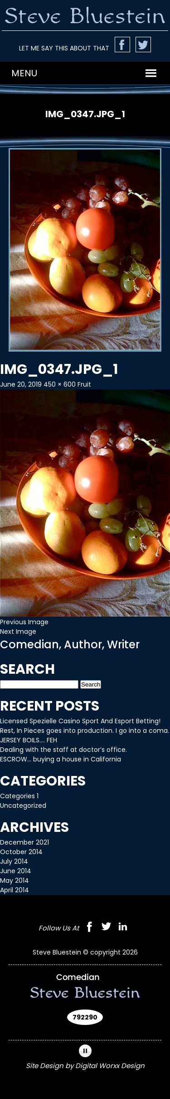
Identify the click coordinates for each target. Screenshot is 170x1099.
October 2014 (21, 851)
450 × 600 (60, 384)
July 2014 (14, 861)
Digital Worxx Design (110, 1065)
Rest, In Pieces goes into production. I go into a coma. (84, 730)
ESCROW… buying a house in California (60, 759)
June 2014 (15, 870)
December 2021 (24, 842)
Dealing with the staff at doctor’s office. (63, 749)
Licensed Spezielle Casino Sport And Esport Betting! (80, 721)
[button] (24, 73)
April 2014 (14, 890)
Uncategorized (23, 805)
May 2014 (14, 880)
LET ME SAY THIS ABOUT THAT (64, 48)
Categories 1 (19, 796)
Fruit (84, 384)
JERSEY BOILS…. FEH (28, 740)
